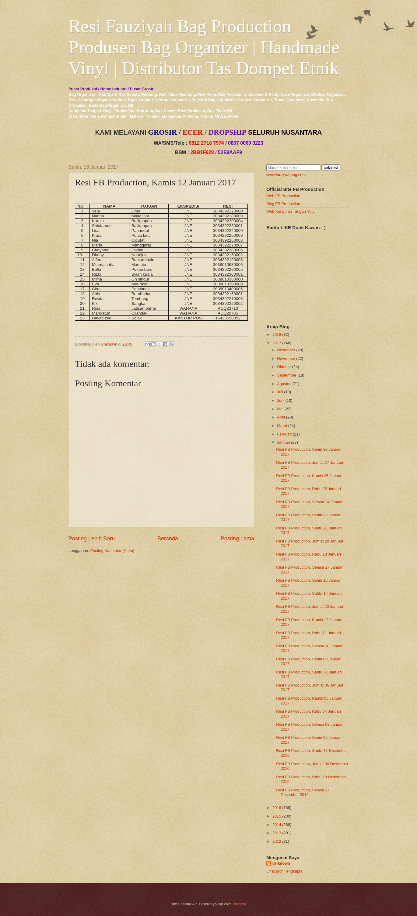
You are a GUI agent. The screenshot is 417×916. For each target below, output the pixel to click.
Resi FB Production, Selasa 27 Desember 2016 (302, 792)
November (286, 358)
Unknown (281, 863)
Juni (280, 400)
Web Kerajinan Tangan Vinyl (290, 211)
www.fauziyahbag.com (286, 174)
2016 (276, 807)
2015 (276, 816)
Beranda (167, 538)
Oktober (284, 366)
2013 (276, 833)
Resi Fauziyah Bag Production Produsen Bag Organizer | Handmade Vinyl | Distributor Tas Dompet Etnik (204, 47)
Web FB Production (283, 196)
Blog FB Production (283, 203)
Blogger (239, 904)
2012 (276, 841)
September (286, 375)
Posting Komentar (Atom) (112, 550)
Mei (280, 409)
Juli (280, 392)
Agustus (284, 383)
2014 (276, 824)
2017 (276, 343)
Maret (282, 425)
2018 (276, 334)
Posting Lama (237, 538)
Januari (283, 442)
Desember (286, 350)
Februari (284, 434)
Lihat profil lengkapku (284, 871)
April (281, 417)
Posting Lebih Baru (91, 538)
